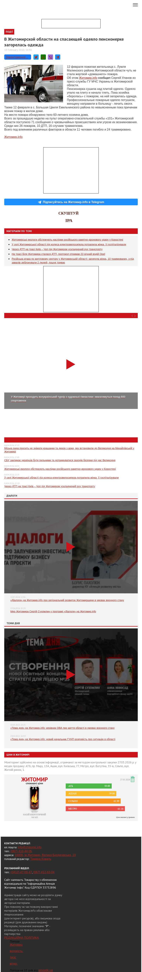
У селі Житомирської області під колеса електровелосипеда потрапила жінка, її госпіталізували (69, 244)
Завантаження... (17, 57)
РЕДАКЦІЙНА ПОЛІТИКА (21, 937)
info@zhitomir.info (29, 847)
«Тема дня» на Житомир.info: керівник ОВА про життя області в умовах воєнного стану (62, 727)
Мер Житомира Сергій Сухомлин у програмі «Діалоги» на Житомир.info (53, 611)
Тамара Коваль (40, 858)
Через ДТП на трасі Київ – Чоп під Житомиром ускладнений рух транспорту (57, 249)
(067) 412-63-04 (44, 872)
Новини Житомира (19, 439)
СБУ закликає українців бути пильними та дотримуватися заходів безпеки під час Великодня (59, 460)
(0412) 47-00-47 (21, 872)
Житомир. (88, 77)
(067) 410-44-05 (21, 851)
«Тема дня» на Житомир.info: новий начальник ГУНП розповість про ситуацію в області (62, 739)
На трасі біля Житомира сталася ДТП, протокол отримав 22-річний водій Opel (58, 254)
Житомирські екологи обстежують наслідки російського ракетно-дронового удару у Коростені (67, 239)
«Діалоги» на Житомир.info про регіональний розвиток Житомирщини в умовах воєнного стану (67, 600)
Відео (10, 315)
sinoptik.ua (46, 970)
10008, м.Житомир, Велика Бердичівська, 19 (45, 855)
